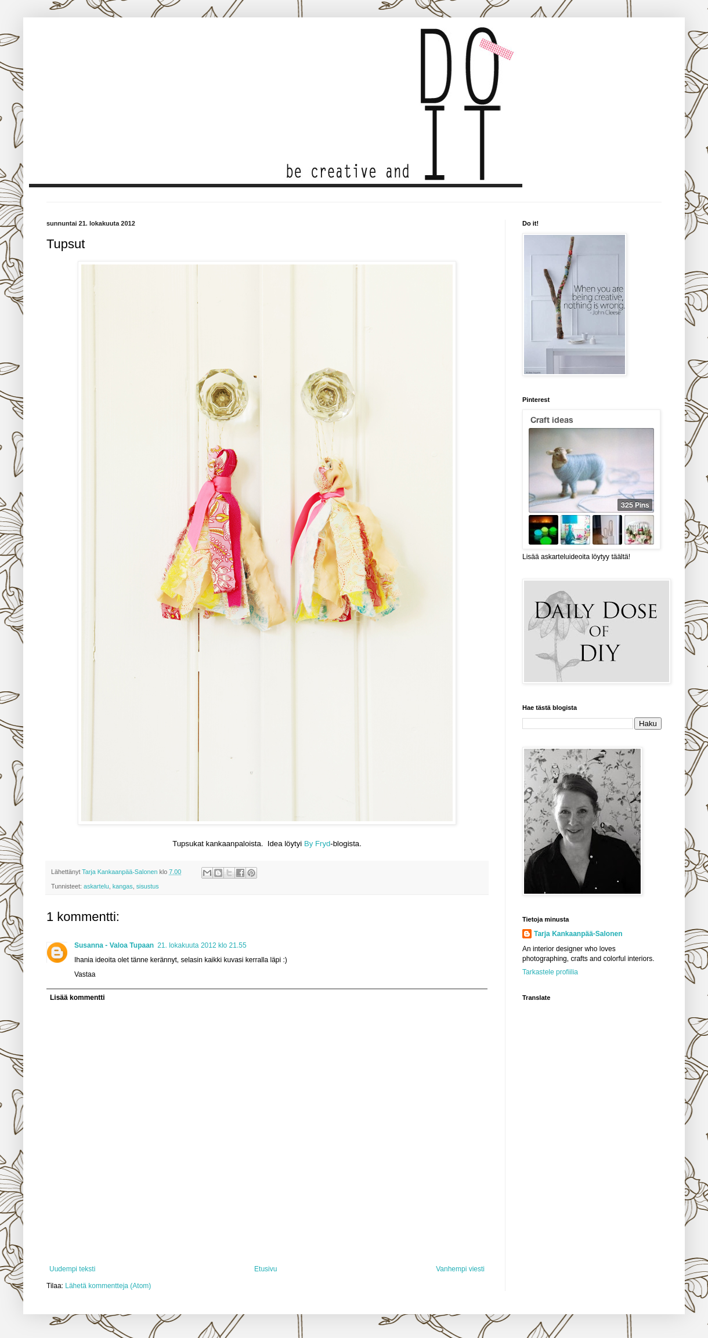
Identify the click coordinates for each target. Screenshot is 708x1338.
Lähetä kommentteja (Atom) (108, 1286)
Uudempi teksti (72, 1269)
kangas (123, 886)
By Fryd (317, 843)
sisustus (147, 886)
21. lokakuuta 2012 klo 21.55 (201, 945)
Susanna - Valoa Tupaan (114, 945)
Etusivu (265, 1269)
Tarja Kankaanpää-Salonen (578, 934)
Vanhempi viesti (460, 1269)
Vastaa (84, 974)
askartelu (96, 886)
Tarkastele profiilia (550, 972)
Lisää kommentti (77, 997)
